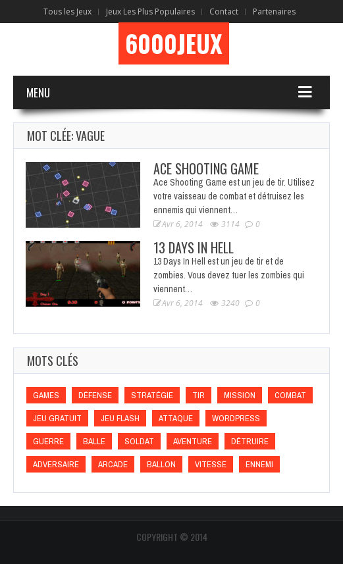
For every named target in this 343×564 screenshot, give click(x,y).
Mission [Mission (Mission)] (239, 395)
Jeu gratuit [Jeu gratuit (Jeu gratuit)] (57, 418)
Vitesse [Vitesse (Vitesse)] (210, 464)
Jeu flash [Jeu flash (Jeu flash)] (120, 418)
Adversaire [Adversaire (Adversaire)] (56, 464)
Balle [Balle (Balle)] (94, 441)
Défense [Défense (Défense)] (95, 395)
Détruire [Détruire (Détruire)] (250, 441)
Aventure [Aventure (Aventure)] (192, 441)
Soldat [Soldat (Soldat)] (139, 441)
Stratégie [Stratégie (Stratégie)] (152, 395)
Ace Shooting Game (206, 168)
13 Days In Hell (193, 247)
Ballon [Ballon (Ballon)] (161, 464)
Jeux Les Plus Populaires (150, 11)
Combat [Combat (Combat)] (290, 395)
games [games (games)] (46, 395)
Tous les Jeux (67, 11)
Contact (223, 11)
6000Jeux (174, 43)
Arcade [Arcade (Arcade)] (113, 464)
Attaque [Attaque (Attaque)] (176, 418)
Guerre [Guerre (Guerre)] (48, 441)
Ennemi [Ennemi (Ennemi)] (259, 464)
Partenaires (274, 11)
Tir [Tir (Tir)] (198, 395)
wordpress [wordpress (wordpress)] (236, 418)
